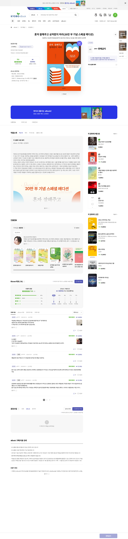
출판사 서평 (39, 132)
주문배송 (105, 8)
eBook (40, 8)
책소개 (21, 132)
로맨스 (24, 21)
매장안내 (110, 8)
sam (48, 8)
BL (29, 21)
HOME (11, 27)
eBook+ (63, 21)
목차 (26, 132)
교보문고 (32, 8)
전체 (23, 409)
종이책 (34, 409)
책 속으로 (31, 132)
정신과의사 (17, 232)
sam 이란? (121, 56)
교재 (49, 21)
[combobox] (34, 15)
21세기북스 (13, 46)
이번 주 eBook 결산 (112, 21)
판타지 (34, 21)
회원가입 (88, 8)
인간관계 (30, 27)
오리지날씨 (56, 21)
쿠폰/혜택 (121, 53)
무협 (39, 21)
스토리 (64, 8)
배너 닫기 (125, 3)
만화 (44, 21)
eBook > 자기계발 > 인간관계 (20, 143)
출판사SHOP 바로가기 (26, 46)
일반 (18, 21)
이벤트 (96, 21)
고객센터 (115, 8)
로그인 (93, 8)
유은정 (12, 44)
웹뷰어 (35, 78)
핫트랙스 (56, 8)
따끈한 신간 (103, 21)
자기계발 (23, 27)
